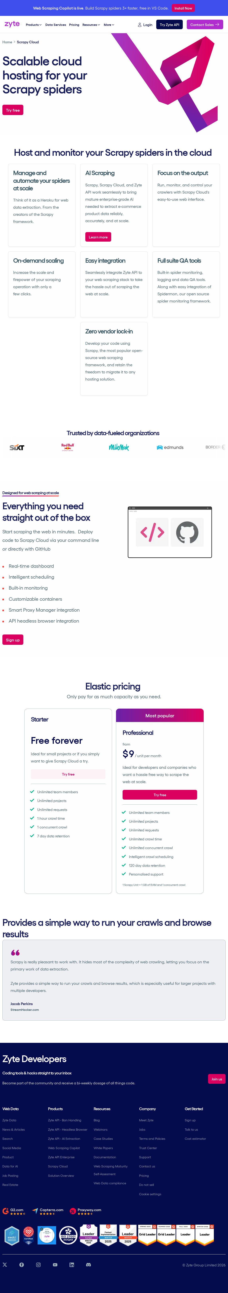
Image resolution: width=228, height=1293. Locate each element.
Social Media (11, 1148)
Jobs (142, 1129)
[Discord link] (88, 1265)
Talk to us (191, 1129)
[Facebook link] (21, 1265)
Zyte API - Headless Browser (67, 1129)
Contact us (147, 1166)
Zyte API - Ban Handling (64, 1120)
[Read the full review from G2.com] (14, 1211)
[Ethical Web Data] (11, 1235)
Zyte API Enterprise (61, 1157)
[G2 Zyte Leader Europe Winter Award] (88, 1235)
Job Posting (10, 1175)
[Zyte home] (12, 24)
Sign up (190, 1120)
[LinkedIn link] (71, 1265)
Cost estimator (195, 1138)
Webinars (100, 1129)
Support (145, 1157)
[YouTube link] (55, 1265)
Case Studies (103, 1138)
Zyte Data (9, 1120)
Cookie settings (150, 1194)
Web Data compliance (110, 1183)
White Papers (103, 1148)
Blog (97, 1120)
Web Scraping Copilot (64, 1148)
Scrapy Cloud (58, 1166)
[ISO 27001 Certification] (68, 1235)
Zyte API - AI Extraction (64, 1138)
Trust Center (148, 1148)
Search (7, 1138)
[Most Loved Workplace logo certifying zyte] (28, 1235)
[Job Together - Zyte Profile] (47, 1235)
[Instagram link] (38, 1265)
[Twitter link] (4, 1265)
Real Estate (10, 1184)
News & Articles (13, 1129)
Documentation (105, 1157)
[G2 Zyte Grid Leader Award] (128, 1235)
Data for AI (10, 1166)
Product (8, 1157)
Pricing (144, 1175)
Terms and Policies (152, 1138)
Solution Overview (61, 1175)
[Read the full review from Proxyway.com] (85, 1211)
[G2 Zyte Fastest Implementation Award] (108, 1235)
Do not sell (146, 1184)
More (109, 25)
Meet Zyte (146, 1120)
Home (7, 42)
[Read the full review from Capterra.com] (47, 1211)
